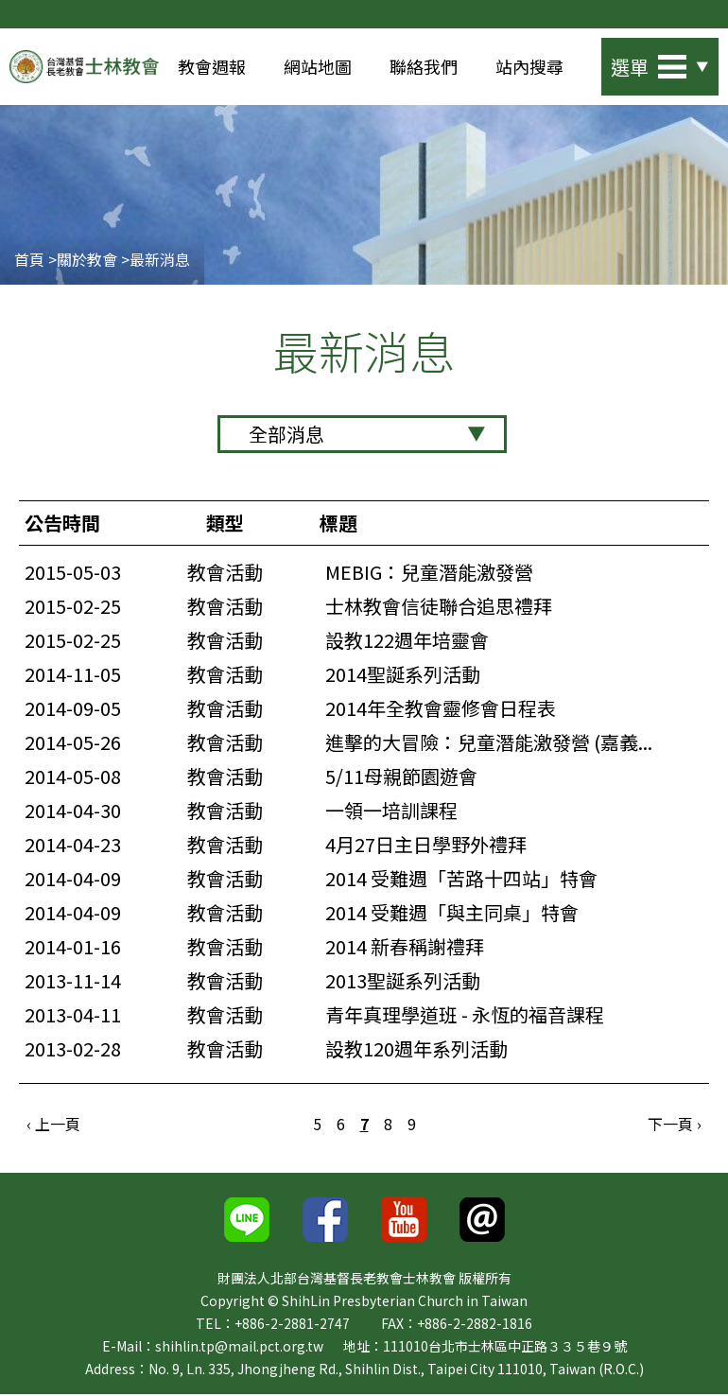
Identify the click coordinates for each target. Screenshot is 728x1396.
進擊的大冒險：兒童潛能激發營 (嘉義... (489, 742)
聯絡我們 (424, 66)
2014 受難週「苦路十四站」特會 (460, 878)
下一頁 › (675, 1123)
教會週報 (212, 66)
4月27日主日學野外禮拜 (424, 844)
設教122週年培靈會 (405, 640)
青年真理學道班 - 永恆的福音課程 (465, 1014)
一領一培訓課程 (391, 810)
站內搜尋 (529, 66)
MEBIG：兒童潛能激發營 (431, 572)
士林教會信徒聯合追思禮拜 (438, 606)
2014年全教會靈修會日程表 (438, 708)
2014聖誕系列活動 (401, 674)
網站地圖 (318, 66)
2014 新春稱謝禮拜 (403, 946)
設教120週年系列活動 (415, 1048)
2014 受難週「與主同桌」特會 (450, 912)
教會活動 (225, 572)
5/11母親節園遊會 (398, 776)
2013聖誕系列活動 (401, 980)
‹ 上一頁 (53, 1123)
